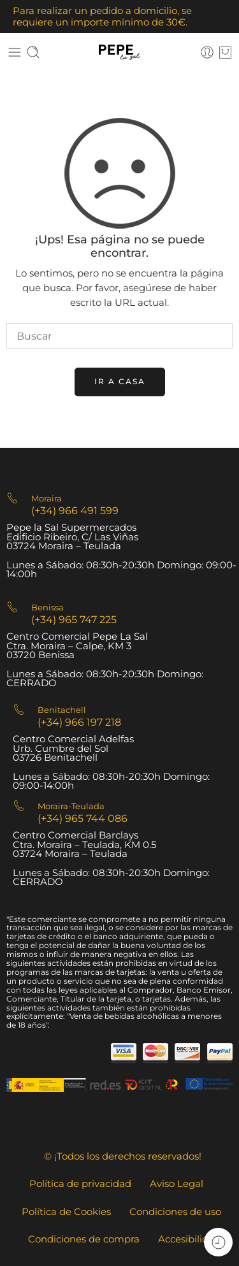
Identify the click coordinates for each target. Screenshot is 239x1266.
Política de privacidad (80, 1184)
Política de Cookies (66, 1212)
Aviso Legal (176, 1184)
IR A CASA (119, 381)
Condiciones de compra (84, 1239)
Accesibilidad (189, 1239)
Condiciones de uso (175, 1212)
